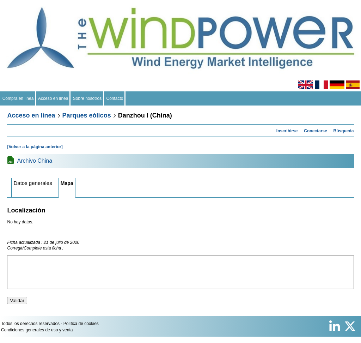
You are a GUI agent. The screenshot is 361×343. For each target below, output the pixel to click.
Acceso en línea (53, 98)
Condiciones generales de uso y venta (37, 336)
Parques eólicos (86, 115)
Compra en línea (18, 98)
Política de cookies (81, 329)
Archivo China (34, 161)
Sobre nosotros (87, 98)
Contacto (115, 98)
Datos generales (32, 183)
